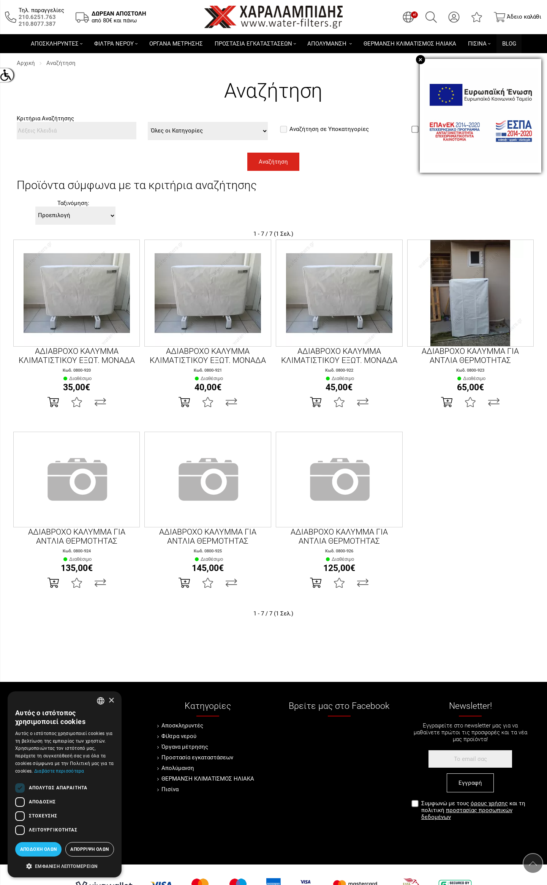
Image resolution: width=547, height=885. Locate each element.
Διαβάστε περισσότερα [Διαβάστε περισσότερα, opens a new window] (59, 771)
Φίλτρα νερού (178, 736)
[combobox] (100, 701)
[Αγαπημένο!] (77, 402)
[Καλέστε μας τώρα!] (37, 17)
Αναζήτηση (61, 63)
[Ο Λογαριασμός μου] (454, 17)
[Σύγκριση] (100, 402)
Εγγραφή (470, 782)
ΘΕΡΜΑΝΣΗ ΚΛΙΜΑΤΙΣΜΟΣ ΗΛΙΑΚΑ (207, 778)
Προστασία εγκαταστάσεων (197, 757)
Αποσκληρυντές (182, 725)
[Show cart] (517, 17)
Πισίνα (170, 789)
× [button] (111, 701)
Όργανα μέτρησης (184, 746)
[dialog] (65, 784)
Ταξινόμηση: (73, 203)
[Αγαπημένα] (476, 17)
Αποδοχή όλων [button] (38, 849)
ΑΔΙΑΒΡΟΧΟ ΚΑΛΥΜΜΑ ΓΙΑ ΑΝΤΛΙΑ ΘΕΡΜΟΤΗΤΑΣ (470, 356)
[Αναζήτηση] (431, 17)
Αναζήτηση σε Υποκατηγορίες (324, 129)
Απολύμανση (177, 768)
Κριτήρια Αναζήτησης (45, 118)
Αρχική (26, 63)
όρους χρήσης (489, 803)
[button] (64, 865)
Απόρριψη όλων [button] (89, 849)
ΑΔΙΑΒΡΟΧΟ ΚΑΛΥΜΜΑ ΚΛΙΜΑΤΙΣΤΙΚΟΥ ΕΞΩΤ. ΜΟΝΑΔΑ (77, 356)
